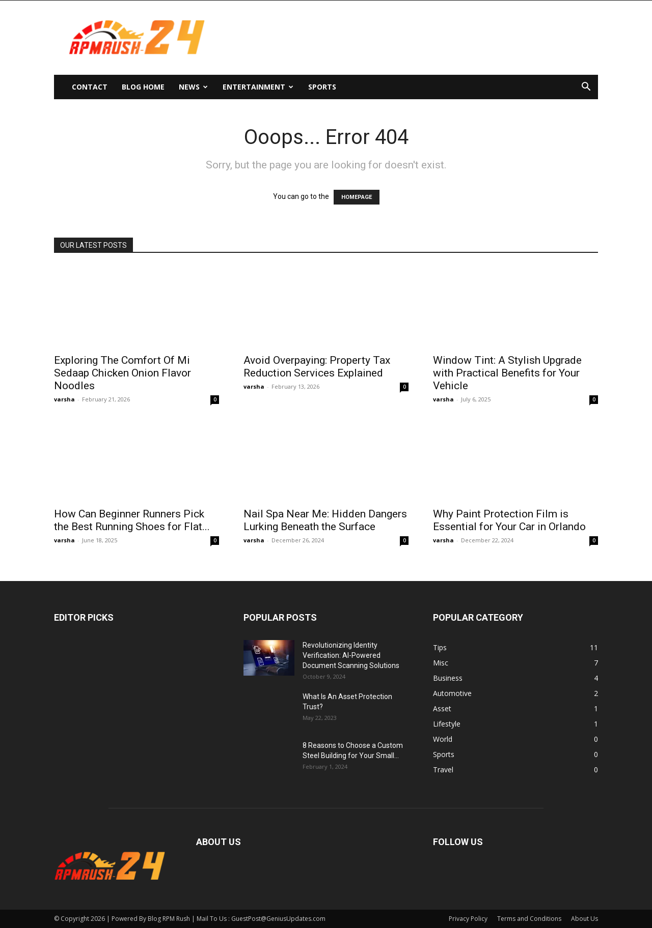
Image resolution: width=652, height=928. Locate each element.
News (193, 87)
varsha (64, 399)
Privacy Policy (468, 918)
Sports (322, 87)
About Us (584, 918)
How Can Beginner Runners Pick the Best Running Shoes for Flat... (132, 520)
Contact (89, 87)
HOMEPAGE (356, 197)
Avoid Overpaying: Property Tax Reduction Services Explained (316, 366)
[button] (586, 88)
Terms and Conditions (529, 918)
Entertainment (258, 87)
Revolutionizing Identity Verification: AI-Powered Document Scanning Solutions (351, 655)
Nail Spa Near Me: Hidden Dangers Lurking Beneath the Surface (325, 520)
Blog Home (143, 87)
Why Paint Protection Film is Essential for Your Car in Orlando (509, 520)
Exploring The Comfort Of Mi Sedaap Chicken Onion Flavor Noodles (122, 373)
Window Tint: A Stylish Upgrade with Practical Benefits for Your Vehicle (507, 373)
